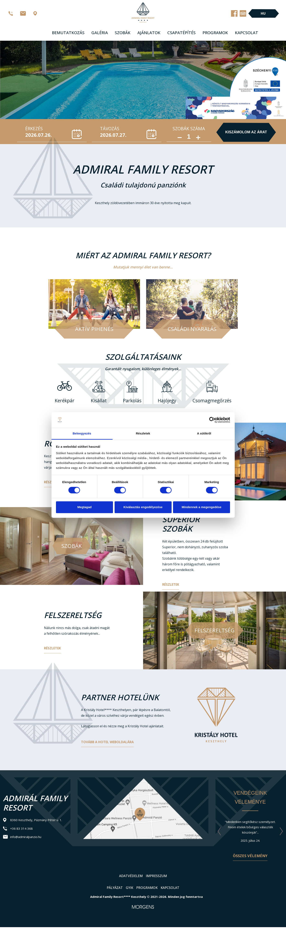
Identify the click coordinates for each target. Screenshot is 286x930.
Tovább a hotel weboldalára (107, 742)
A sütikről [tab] (204, 433)
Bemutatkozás (68, 32)
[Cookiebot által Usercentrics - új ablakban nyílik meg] (212, 420)
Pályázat (115, 887)
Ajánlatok (148, 32)
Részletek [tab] (143, 433)
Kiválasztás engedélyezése (143, 507)
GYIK (129, 887)
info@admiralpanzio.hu (25, 837)
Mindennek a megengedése (201, 507)
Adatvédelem (131, 876)
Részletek (170, 584)
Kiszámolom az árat (246, 132)
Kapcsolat (246, 32)
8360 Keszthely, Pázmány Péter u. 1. (36, 820)
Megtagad (84, 507)
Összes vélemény (250, 855)
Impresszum (156, 876)
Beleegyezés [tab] (82, 433)
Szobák (122, 32)
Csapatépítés (181, 32)
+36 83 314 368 (21, 828)
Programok (215, 32)
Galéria (99, 32)
